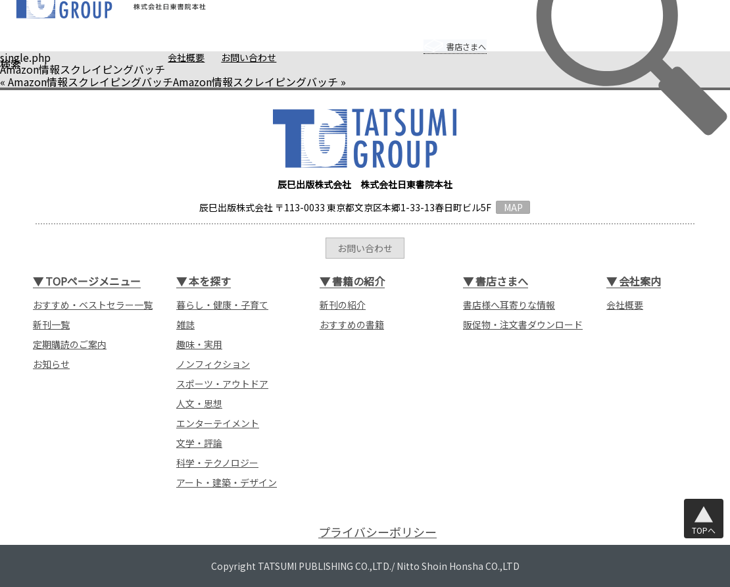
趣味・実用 (199, 344)
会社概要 (161, 57)
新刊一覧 (51, 324)
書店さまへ (441, 37)
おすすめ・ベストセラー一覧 (93, 304)
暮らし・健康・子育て (222, 304)
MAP (513, 207)
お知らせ (51, 363)
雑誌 (185, 324)
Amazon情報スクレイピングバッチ (90, 81)
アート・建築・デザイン (226, 482)
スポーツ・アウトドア (222, 383)
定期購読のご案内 (70, 344)
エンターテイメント (217, 423)
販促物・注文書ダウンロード (523, 324)
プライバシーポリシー (377, 532)
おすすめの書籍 (352, 324)
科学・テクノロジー (217, 462)
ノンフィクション (213, 363)
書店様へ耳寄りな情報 (509, 304)
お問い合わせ (223, 57)
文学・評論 (199, 442)
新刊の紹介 (343, 304)
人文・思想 (199, 403)
